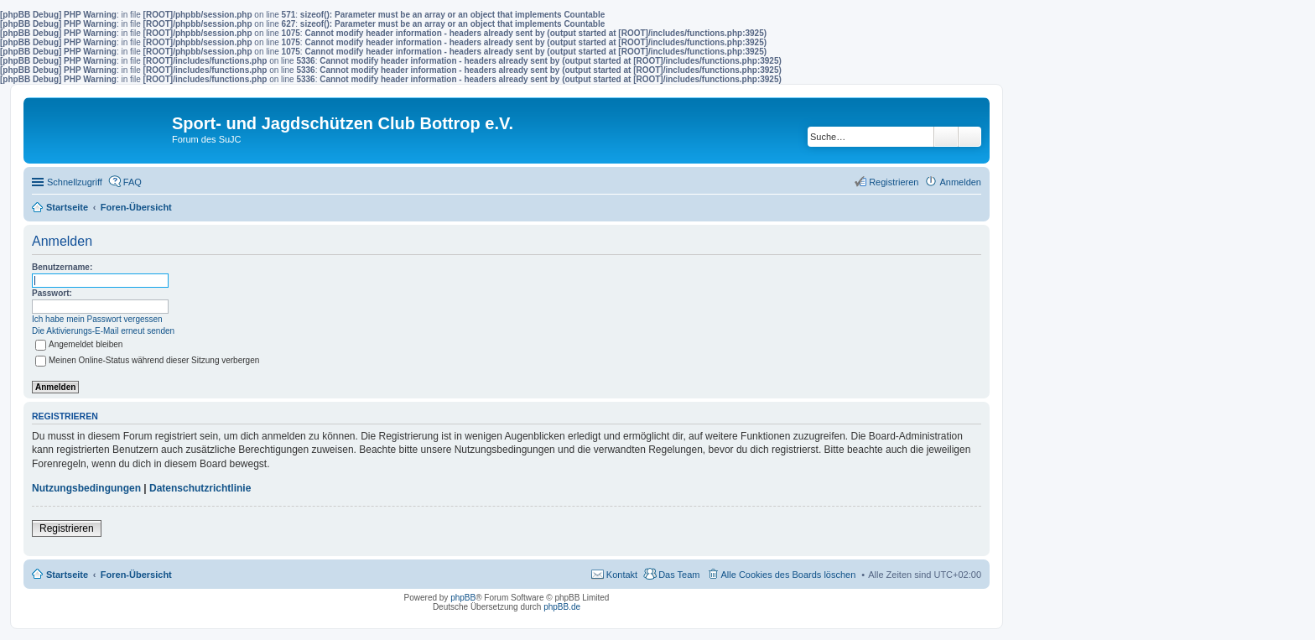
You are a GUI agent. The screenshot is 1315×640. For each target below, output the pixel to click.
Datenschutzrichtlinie (200, 488)
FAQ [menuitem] (132, 182)
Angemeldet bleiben (78, 344)
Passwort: (52, 293)
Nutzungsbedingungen (86, 488)
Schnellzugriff (74, 182)
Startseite (67, 575)
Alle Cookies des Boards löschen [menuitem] (788, 575)
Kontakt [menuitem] (621, 575)
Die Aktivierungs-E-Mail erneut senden (103, 331)
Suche (946, 137)
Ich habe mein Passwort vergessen (97, 319)
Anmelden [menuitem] (960, 182)
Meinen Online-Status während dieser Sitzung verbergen (147, 360)
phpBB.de (561, 606)
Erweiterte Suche (970, 137)
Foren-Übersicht (136, 575)
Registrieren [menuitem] (893, 182)
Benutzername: (62, 267)
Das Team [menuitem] (678, 575)
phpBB (463, 597)
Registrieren (66, 528)
